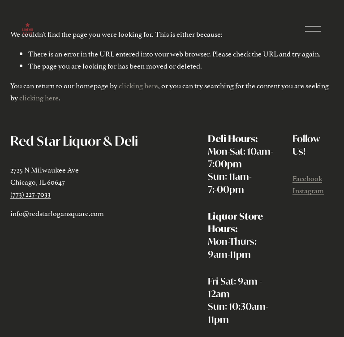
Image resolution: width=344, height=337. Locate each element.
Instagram (308, 190)
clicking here (138, 85)
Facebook (307, 178)
